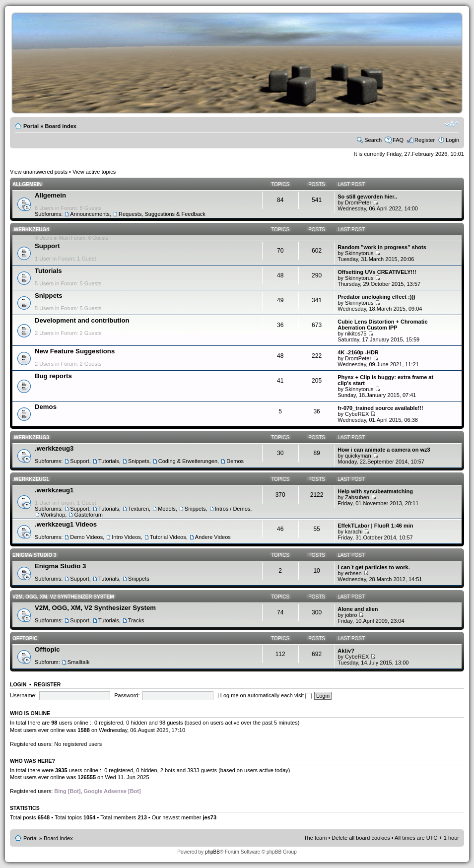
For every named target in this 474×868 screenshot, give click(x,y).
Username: (23, 695)
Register (424, 140)
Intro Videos (126, 537)
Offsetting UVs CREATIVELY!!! (377, 272)
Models (166, 509)
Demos (46, 406)
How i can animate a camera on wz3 (384, 450)
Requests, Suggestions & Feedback (162, 214)
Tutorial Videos (168, 537)
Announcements (90, 214)
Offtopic (24, 638)
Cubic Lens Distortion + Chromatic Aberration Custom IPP (382, 325)
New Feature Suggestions (75, 351)
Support (47, 246)
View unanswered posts (39, 172)
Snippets (49, 295)
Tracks (136, 620)
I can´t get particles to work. (373, 567)
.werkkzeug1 (30, 479)
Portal (31, 126)
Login (452, 140)
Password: (126, 695)
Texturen (138, 509)
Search (373, 140)
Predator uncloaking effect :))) (376, 297)
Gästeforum (88, 515)
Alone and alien (358, 609)
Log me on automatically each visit (266, 695)
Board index (60, 126)
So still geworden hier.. (367, 197)
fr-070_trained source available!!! (380, 408)
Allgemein (27, 184)
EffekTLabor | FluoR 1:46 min (375, 526)
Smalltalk (79, 662)
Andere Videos (213, 537)
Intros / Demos (233, 509)
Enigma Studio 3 (34, 555)
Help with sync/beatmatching (375, 491)
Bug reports (53, 376)
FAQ (398, 140)
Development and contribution (82, 320)
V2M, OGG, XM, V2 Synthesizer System (63, 597)
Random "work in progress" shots (382, 247)
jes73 (209, 817)
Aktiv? (346, 651)
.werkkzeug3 (30, 437)
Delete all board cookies (361, 838)
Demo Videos (86, 537)
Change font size (452, 124)
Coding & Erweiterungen (187, 461)
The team (315, 838)
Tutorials (48, 270)
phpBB (212, 852)
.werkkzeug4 (30, 229)
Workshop (53, 515)
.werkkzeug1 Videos (66, 524)
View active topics (94, 172)
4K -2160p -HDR (358, 352)
